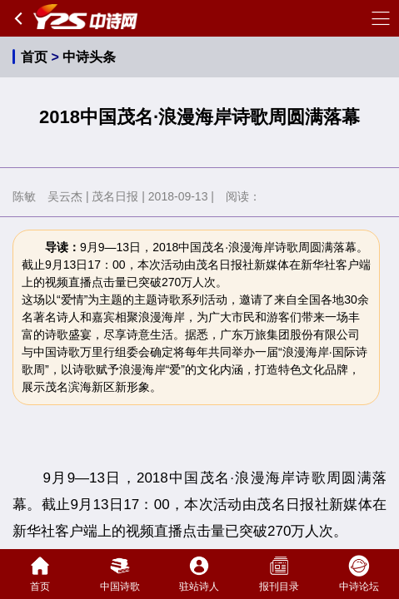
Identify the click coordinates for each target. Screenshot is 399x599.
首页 (34, 57)
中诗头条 (89, 57)
